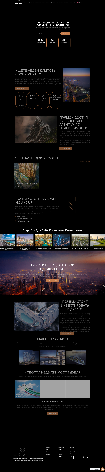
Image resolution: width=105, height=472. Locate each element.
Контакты (61, 2)
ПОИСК (65, 33)
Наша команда (45, 2)
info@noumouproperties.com (77, 454)
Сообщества (29, 2)
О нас (74, 2)
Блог (34, 2)
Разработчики (38, 2)
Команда (50, 2)
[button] (52, 280)
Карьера (48, 452)
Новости (60, 454)
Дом (25, 2)
